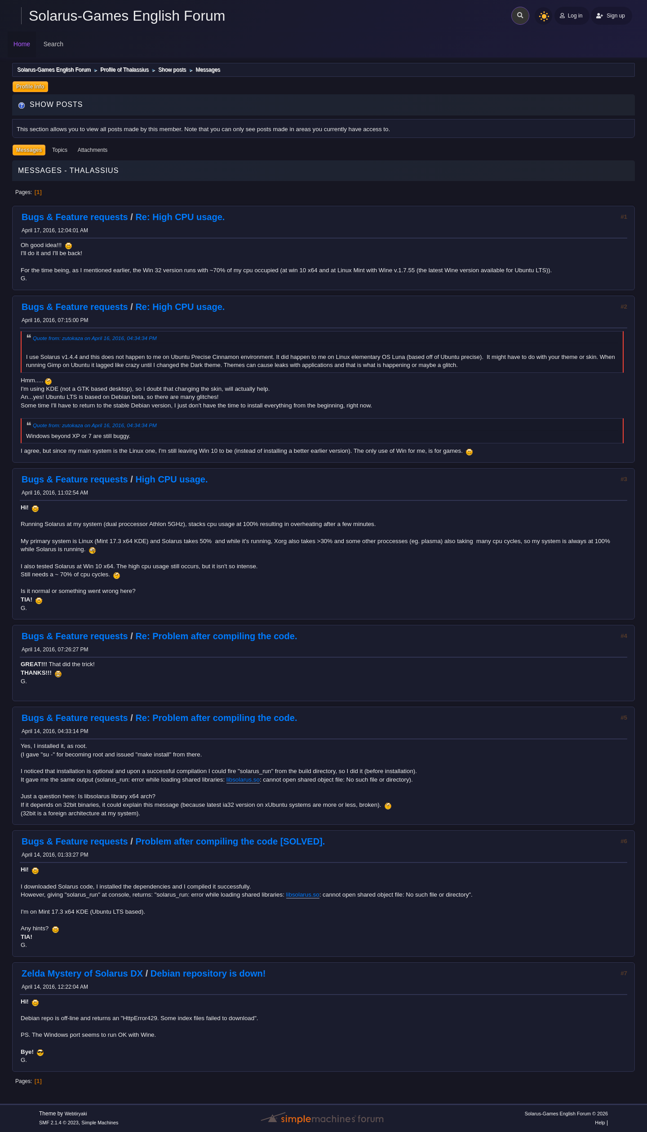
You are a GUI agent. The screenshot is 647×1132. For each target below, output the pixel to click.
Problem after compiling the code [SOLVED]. (230, 841)
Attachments (93, 150)
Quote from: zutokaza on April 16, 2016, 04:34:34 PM (95, 338)
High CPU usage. (171, 479)
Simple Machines (99, 1122)
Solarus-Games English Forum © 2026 (566, 1113)
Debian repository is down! (208, 973)
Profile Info (30, 87)
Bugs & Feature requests (75, 217)
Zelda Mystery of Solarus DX (82, 973)
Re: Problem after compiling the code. (216, 636)
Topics (59, 150)
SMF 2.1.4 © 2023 (59, 1122)
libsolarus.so (243, 779)
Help (600, 1122)
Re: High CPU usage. (180, 217)
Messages (29, 150)
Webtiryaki (76, 1113)
